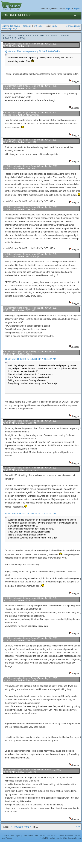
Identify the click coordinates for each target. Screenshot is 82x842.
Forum (8, 15)
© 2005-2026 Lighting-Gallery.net (17, 835)
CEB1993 (30, 168)
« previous (71, 26)
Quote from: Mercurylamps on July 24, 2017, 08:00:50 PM (32, 51)
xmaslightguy (32, 681)
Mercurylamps (32, 115)
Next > (27, 826)
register (77, 8)
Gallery (23, 15)
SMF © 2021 (51, 836)
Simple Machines (65, 836)
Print (77, 826)
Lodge (29, 354)
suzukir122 (31, 88)
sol (27, 46)
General (27, 26)
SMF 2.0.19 (40, 836)
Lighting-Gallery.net (11, 26)
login (68, 8)
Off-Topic (38, 26)
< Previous (17, 826)
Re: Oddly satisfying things (16, 44)
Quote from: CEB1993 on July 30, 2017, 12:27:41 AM (30, 359)
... (37, 827)
